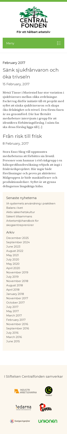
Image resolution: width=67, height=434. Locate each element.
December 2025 (17, 238)
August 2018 (14, 285)
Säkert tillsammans (19, 216)
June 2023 (13, 246)
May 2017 (12, 311)
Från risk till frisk (22, 136)
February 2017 (16, 319)
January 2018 (15, 294)
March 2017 (14, 315)
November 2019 (17, 272)
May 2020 (12, 263)
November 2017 (17, 298)
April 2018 (12, 289)
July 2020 (12, 259)
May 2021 (12, 255)
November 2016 (17, 324)
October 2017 (15, 302)
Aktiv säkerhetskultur (20, 212)
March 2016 (14, 337)
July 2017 (12, 307)
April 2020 (13, 268)
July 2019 (12, 276)
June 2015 (13, 341)
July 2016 (12, 332)
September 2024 (18, 242)
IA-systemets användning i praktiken (30, 203)
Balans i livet (14, 207)
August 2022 (14, 251)
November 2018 (17, 281)
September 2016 (17, 328)
